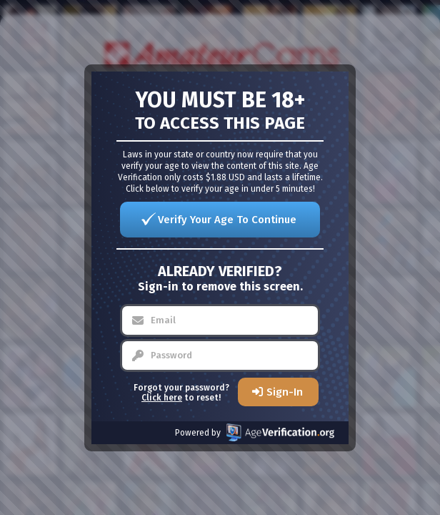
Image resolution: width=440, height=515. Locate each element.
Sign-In (284, 392)
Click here (161, 398)
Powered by (254, 432)
